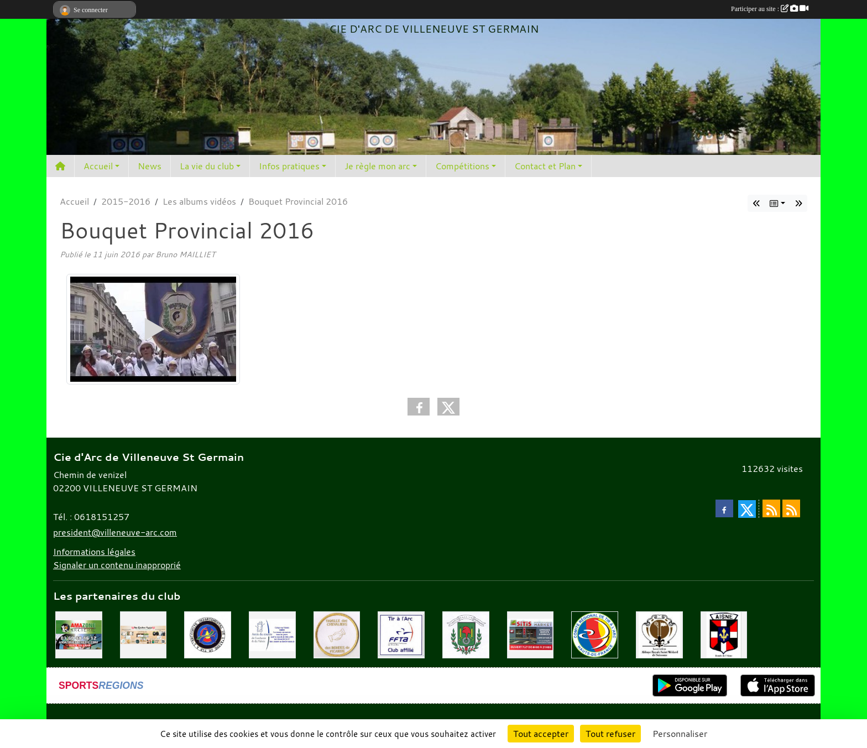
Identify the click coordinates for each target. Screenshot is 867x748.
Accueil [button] (98, 166)
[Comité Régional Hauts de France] (594, 634)
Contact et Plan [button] (545, 166)
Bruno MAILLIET (185, 254)
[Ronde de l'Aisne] (724, 634)
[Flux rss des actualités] (771, 508)
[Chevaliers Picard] (337, 634)
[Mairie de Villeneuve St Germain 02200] (465, 634)
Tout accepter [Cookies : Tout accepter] (540, 734)
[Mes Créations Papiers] (143, 634)
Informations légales (94, 552)
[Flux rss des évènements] (791, 508)
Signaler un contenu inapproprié (117, 565)
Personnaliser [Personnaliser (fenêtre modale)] (679, 734)
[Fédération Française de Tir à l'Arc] (401, 634)
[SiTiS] (530, 634)
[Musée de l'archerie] (272, 634)
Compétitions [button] (462, 166)
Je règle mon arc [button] (377, 166)
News (149, 166)
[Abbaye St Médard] (659, 634)
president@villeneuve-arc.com (115, 532)
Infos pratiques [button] (289, 166)
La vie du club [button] (207, 166)
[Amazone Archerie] (78, 634)
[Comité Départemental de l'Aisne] (207, 634)
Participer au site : (769, 9)
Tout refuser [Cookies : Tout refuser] (610, 734)
